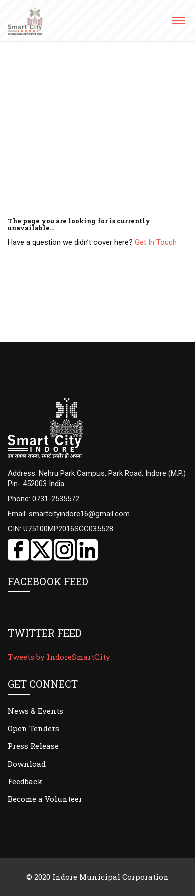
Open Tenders (33, 728)
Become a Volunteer (45, 799)
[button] (178, 23)
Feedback (25, 781)
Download (27, 764)
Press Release (33, 746)
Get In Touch (156, 242)
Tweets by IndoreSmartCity (59, 657)
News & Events (35, 711)
